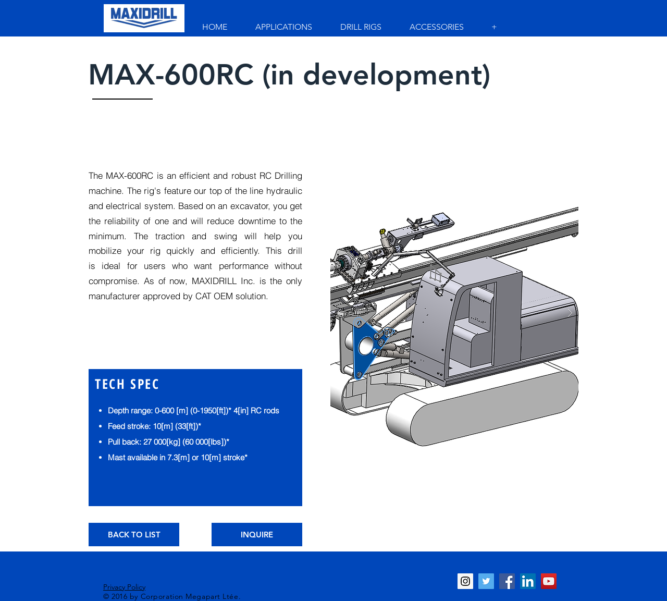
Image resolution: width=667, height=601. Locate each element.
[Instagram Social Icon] (465, 581)
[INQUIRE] (257, 534)
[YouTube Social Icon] (549, 581)
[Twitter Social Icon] (486, 581)
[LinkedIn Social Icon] (528, 581)
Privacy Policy (124, 587)
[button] (454, 313)
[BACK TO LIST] (134, 534)
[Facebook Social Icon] (507, 581)
